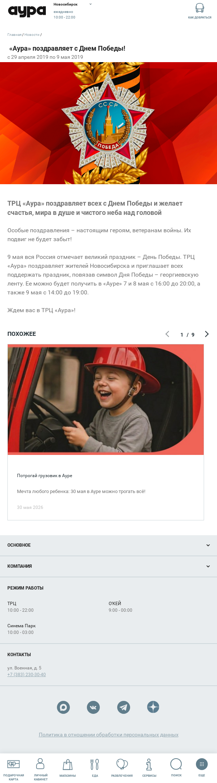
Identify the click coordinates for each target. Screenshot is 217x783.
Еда (95, 768)
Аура (27, 12)
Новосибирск (66, 4)
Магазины (68, 768)
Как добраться (199, 10)
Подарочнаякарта (13, 768)
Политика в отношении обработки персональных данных (109, 735)
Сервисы (149, 768)
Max (63, 707)
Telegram (123, 707)
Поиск (176, 767)
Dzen (153, 707)
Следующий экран (206, 334)
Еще (201, 765)
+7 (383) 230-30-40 (26, 674)
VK (93, 707)
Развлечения (122, 768)
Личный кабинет (41, 768)
